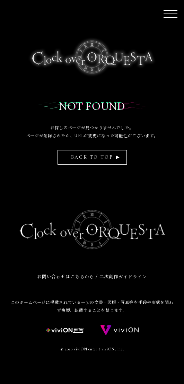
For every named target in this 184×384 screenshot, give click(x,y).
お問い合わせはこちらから (65, 276)
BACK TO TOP (92, 157)
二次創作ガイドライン (123, 276)
